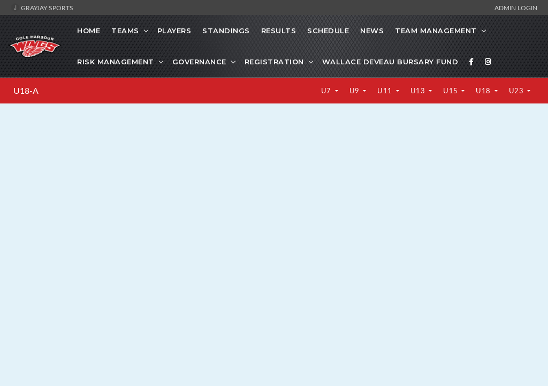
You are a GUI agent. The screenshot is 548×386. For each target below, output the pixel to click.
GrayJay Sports (42, 7)
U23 (517, 90)
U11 (385, 90)
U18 (484, 90)
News (372, 30)
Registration (274, 61)
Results (278, 30)
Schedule (328, 30)
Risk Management (115, 61)
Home (88, 30)
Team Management (436, 30)
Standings (226, 30)
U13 (418, 90)
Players (174, 30)
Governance (199, 61)
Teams (125, 30)
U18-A (26, 90)
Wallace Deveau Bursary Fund (390, 61)
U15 (451, 90)
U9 (355, 90)
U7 (327, 90)
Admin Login (515, 7)
